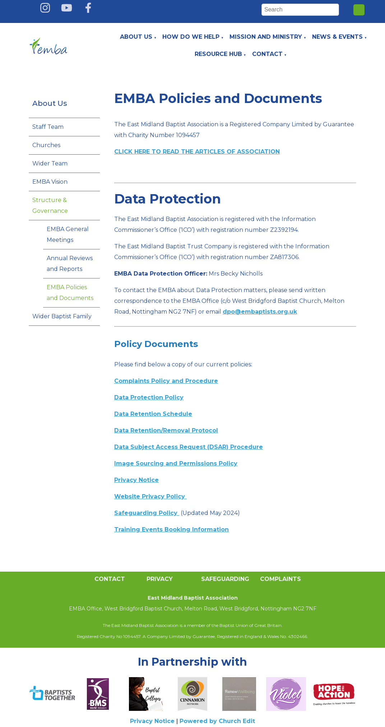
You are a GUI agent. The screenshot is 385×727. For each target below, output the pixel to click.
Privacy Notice (152, 721)
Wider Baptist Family (62, 316)
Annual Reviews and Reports (70, 263)
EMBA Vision (50, 181)
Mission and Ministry (265, 36)
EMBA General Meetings (68, 234)
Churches (46, 145)
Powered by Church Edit (217, 721)
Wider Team (50, 163)
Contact (267, 54)
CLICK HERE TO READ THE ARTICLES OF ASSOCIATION (197, 151)
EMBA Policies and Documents (70, 292)
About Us (136, 36)
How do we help (190, 36)
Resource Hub (218, 54)
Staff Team (48, 126)
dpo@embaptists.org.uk (260, 311)
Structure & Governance (50, 205)
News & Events (337, 36)
